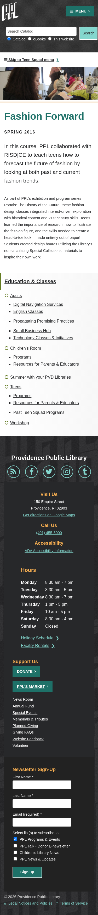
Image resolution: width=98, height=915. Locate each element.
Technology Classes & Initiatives (43, 338)
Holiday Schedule (37, 638)
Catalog (19, 39)
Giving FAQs (23, 732)
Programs (22, 357)
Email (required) (27, 814)
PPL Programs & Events (40, 839)
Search (89, 33)
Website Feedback (28, 739)
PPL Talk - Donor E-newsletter (45, 846)
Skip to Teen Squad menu (29, 60)
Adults (16, 295)
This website (63, 39)
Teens (15, 387)
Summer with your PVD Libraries (40, 377)
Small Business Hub (32, 331)
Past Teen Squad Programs (38, 412)
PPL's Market (31, 686)
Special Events (25, 713)
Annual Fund (23, 706)
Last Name (23, 795)
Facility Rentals (35, 645)
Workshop (19, 423)
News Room (23, 699)
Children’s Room (25, 348)
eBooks (39, 39)
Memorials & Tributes (30, 719)
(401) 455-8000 (49, 533)
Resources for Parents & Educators (46, 364)
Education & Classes (30, 281)
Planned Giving (25, 726)
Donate (25, 671)
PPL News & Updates (38, 859)
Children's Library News (39, 853)
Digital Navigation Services (38, 304)
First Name (23, 777)
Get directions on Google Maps (49, 515)
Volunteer (20, 745)
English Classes (28, 311)
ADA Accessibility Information (49, 551)
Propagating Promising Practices (43, 321)
